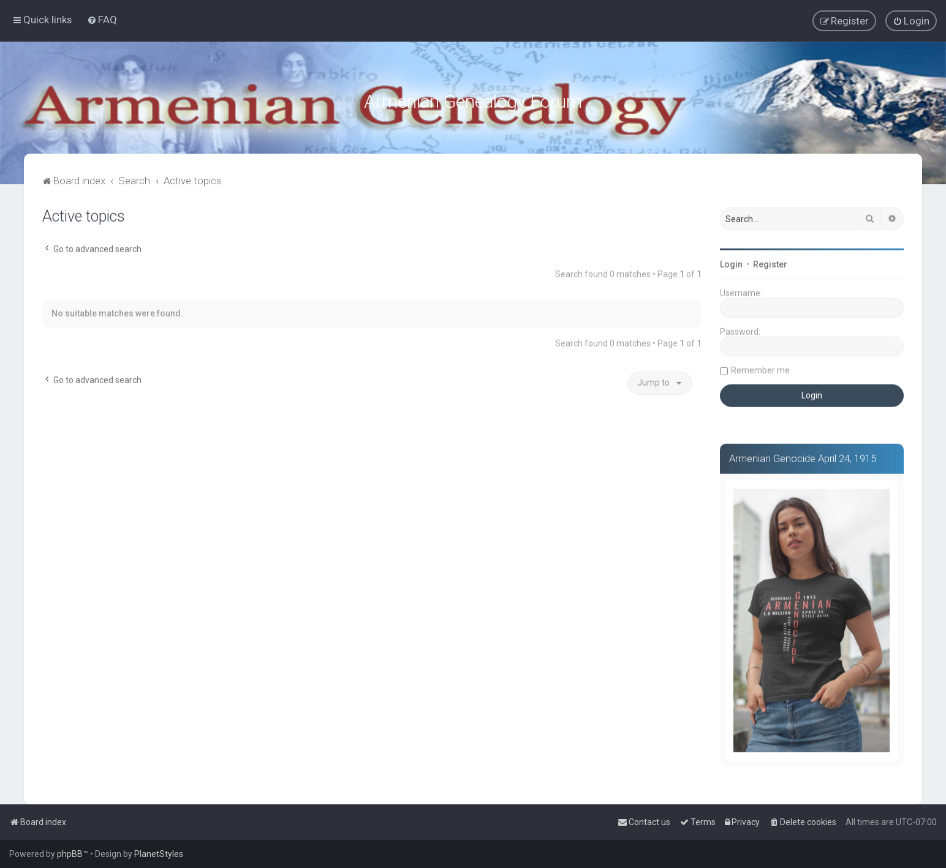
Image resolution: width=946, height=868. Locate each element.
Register (770, 263)
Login (731, 263)
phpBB (70, 854)
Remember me (760, 368)
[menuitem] (102, 19)
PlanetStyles (158, 854)
